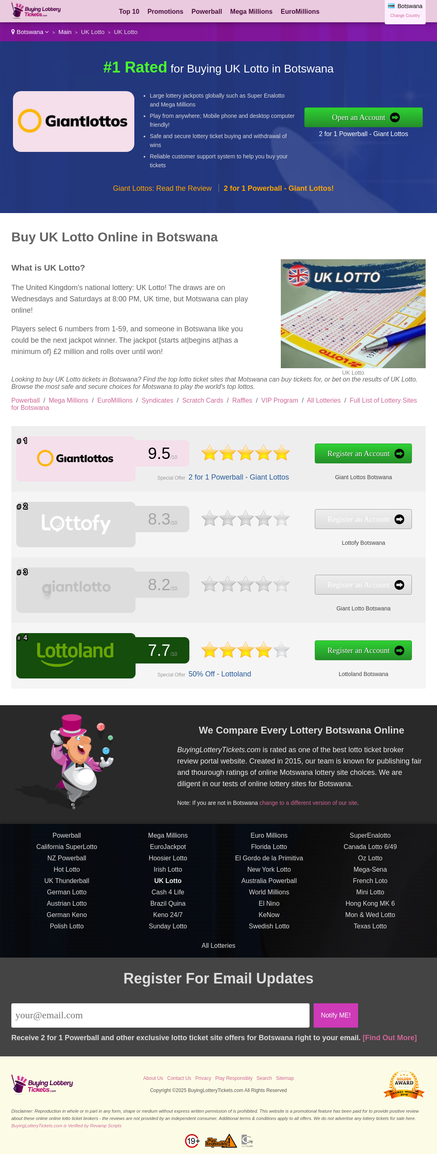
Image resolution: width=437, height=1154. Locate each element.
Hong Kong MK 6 (370, 906)
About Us (153, 1078)
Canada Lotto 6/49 (370, 849)
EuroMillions (300, 11)
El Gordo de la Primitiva (269, 861)
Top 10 (129, 11)
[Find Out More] (390, 1038)
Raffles (242, 400)
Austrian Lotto (67, 906)
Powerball (206, 11)
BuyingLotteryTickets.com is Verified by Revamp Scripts (66, 1125)
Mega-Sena (370, 872)
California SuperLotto (66, 849)
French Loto (370, 883)
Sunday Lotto (168, 929)
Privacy (203, 1078)
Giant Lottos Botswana (356, 477)
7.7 (158, 650)
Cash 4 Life (168, 895)
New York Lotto (269, 872)
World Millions (269, 895)
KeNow (269, 917)
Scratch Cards (202, 400)
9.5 (158, 453)
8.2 (158, 585)
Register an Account (351, 454)
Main (65, 31)
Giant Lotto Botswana (356, 608)
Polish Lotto (67, 929)
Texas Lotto (370, 929)
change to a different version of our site (311, 801)
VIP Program (279, 400)
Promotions (165, 11)
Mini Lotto (370, 895)
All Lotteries (324, 400)
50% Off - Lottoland (217, 674)
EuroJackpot (168, 849)
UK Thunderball (67, 883)
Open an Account (358, 117)
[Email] (160, 1015)
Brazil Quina (167, 906)
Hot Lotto (67, 872)
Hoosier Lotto (167, 861)
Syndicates (157, 400)
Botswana (30, 31)
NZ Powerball (66, 861)
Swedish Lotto (269, 929)
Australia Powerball (269, 883)
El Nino (269, 906)
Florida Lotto (269, 849)
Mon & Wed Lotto (370, 917)
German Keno (67, 917)
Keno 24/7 (168, 917)
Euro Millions (269, 838)
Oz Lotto (370, 861)
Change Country (405, 15)
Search (264, 1078)
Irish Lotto (168, 872)
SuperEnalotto (370, 838)
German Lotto (67, 895)
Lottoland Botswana (356, 673)
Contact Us (179, 1078)
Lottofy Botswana (356, 542)
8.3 (158, 519)
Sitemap (285, 1078)
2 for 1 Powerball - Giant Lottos (363, 133)
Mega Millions (251, 11)
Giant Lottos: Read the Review (162, 188)
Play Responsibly (233, 1078)
